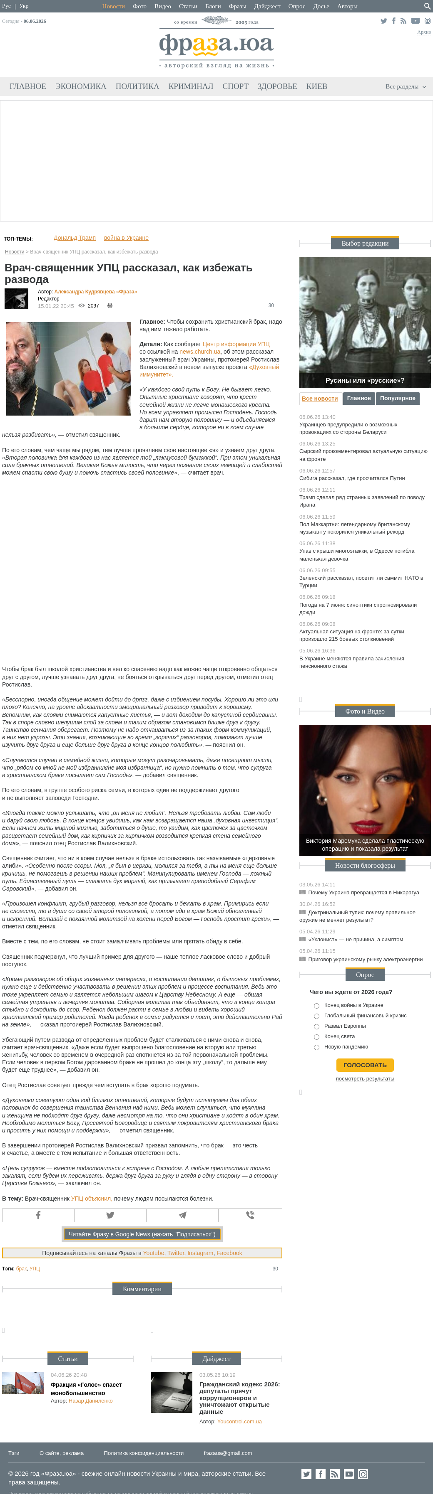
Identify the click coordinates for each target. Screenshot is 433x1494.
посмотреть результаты (365, 1079)
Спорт (236, 86)
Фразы (237, 6)
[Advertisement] (217, 159)
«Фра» (126, 292)
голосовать (365, 1064)
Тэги (14, 1453)
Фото (140, 6)
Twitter (175, 1253)
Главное (28, 86)
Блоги (213, 6)
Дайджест (267, 6)
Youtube (153, 1253)
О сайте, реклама (62, 1453)
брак (21, 1269)
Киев (317, 86)
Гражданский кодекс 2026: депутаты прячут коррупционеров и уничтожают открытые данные (239, 1398)
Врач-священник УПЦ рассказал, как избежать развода (94, 252)
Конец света (334, 1037)
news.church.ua (199, 351)
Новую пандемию (341, 1047)
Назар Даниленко (91, 1401)
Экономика (81, 86)
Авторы (347, 6)
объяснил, (98, 1198)
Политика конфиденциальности (144, 1453)
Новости (113, 6)
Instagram (200, 1253)
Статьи (188, 6)
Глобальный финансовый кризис (360, 1016)
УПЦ (77, 1198)
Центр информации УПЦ (236, 344)
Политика (137, 86)
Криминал (191, 86)
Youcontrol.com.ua (239, 1421)
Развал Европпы (340, 1026)
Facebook (229, 1253)
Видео (162, 6)
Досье (321, 6)
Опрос (297, 6)
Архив (424, 32)
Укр (23, 6)
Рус (6, 6)
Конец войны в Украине (348, 1005)
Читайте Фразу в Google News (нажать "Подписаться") (142, 1234)
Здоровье (277, 86)
